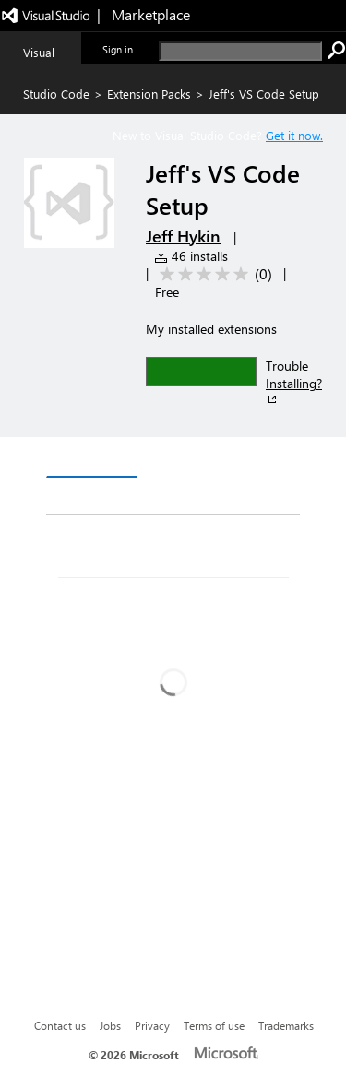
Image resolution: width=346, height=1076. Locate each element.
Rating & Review (181, 496)
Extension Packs (149, 93)
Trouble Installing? (294, 382)
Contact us (60, 1025)
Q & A (80, 496)
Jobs (110, 1025)
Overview (92, 458)
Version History (203, 459)
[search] (240, 51)
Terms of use (214, 1025)
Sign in (117, 49)
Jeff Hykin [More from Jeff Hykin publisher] (183, 236)
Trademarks (286, 1025)
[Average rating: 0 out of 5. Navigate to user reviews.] (213, 274)
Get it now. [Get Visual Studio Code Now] (294, 135)
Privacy (152, 1025)
